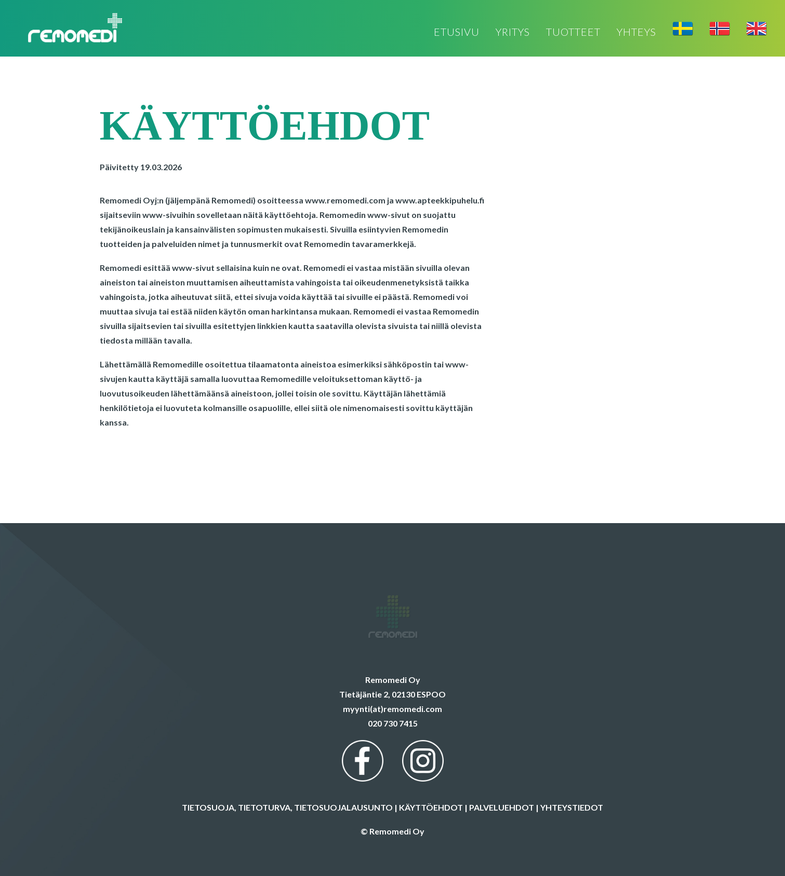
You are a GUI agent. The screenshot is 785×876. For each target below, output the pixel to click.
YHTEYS (636, 32)
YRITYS (513, 32)
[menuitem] (460, 32)
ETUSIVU (457, 32)
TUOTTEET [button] (573, 32)
